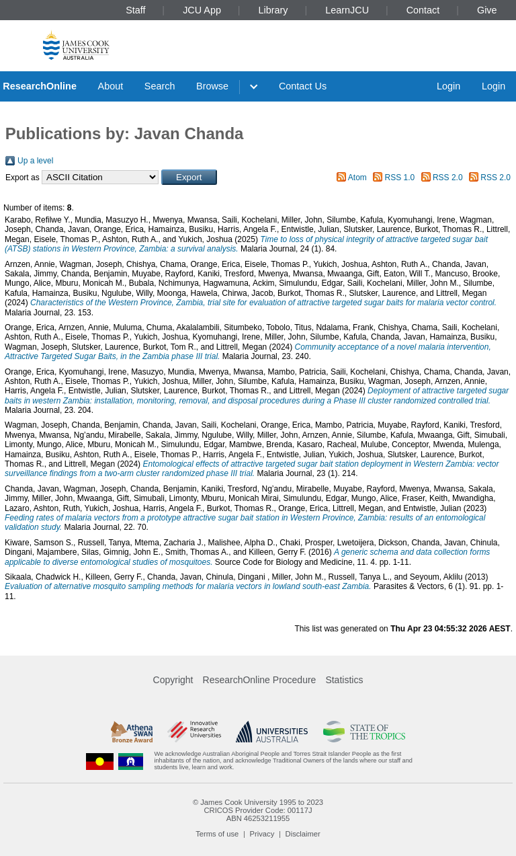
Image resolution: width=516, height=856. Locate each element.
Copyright (173, 679)
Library (273, 10)
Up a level (35, 160)
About (111, 86)
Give (487, 10)
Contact (423, 10)
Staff (135, 10)
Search (159, 86)
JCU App (202, 10)
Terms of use (217, 834)
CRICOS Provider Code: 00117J (258, 810)
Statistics (344, 679)
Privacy (262, 834)
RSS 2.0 (448, 177)
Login (448, 86)
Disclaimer (303, 834)
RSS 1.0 (400, 177)
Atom (357, 177)
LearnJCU (347, 10)
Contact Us (303, 86)
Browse (212, 86)
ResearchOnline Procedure (259, 679)
